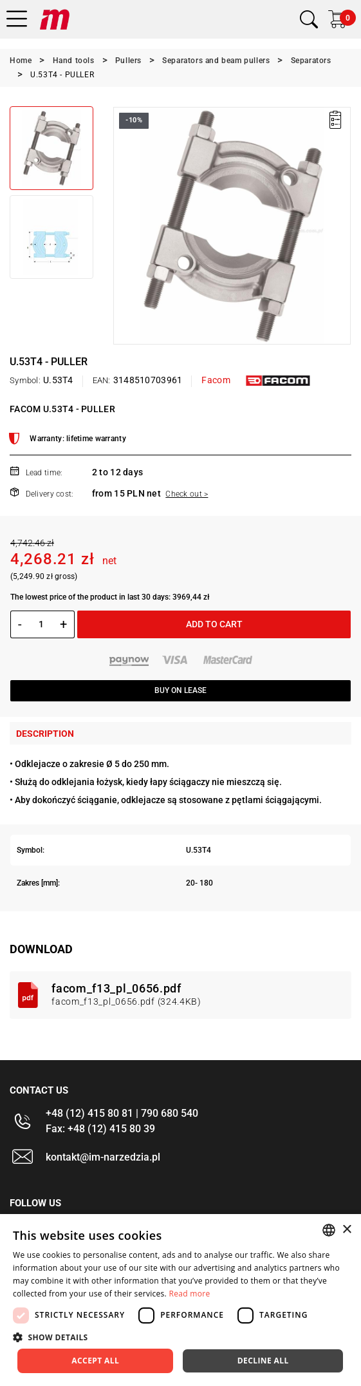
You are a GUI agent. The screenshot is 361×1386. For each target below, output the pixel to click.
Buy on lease (180, 690)
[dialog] (180, 1300)
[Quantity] (41, 624)
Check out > (186, 493)
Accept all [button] (95, 1360)
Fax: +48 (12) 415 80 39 (100, 1129)
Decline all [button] (263, 1360)
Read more (189, 1293)
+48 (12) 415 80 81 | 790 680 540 (122, 1113)
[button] (180, 1337)
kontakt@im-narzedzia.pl (103, 1157)
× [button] (346, 1230)
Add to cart (214, 624)
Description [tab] (45, 733)
